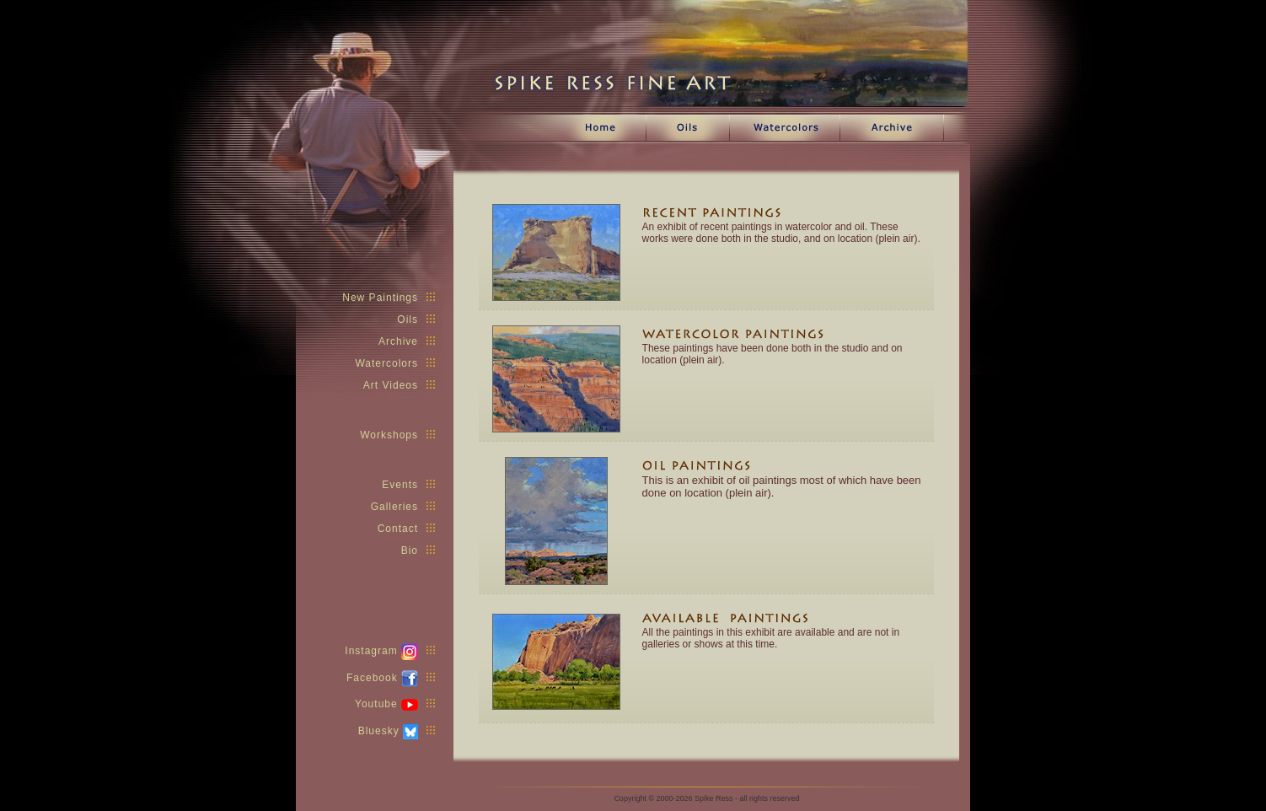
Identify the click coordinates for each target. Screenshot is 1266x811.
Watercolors (395, 363)
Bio (418, 550)
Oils (416, 319)
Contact (406, 528)
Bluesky (396, 731)
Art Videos (399, 385)
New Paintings (388, 297)
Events (408, 485)
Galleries (403, 507)
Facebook (390, 678)
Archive (406, 341)
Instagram (390, 651)
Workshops (397, 435)
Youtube (395, 704)
